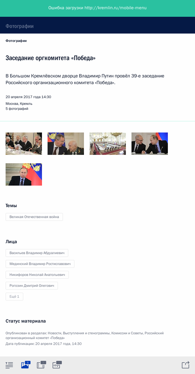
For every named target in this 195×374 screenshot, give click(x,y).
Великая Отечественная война (34, 216)
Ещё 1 (14, 296)
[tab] (9, 365)
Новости (54, 333)
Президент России (26, 8)
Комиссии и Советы (127, 333)
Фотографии (20, 26)
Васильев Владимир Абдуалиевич (37, 252)
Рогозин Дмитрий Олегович (32, 285)
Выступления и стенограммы (86, 333)
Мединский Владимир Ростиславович (40, 263)
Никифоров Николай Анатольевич (37, 274)
